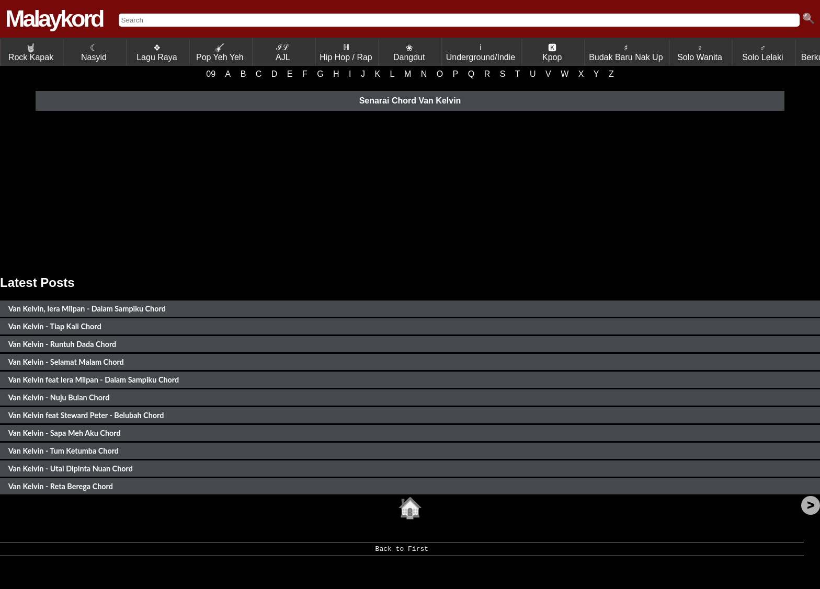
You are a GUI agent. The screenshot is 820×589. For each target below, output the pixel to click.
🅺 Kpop (552, 52)
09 (210, 74)
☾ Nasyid (94, 52)
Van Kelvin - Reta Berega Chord (60, 486)
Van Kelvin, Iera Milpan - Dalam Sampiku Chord (87, 308)
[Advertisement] (410, 192)
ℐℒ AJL (283, 52)
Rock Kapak (30, 52)
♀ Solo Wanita (699, 52)
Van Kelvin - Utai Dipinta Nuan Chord (70, 468)
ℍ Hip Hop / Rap (346, 52)
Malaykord (54, 18)
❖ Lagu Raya (156, 52)
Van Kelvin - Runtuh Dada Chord (62, 344)
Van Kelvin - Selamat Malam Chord (66, 361)
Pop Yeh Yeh (220, 52)
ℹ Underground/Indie (481, 52)
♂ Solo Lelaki (762, 52)
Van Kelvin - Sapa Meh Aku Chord (64, 433)
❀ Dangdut (409, 52)
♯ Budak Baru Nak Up (626, 52)
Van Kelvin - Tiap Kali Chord (54, 326)
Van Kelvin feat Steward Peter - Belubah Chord (86, 415)
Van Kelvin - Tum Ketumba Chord (63, 450)
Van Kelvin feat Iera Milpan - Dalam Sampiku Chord (93, 379)
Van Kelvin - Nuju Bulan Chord (59, 397)
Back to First (401, 552)
